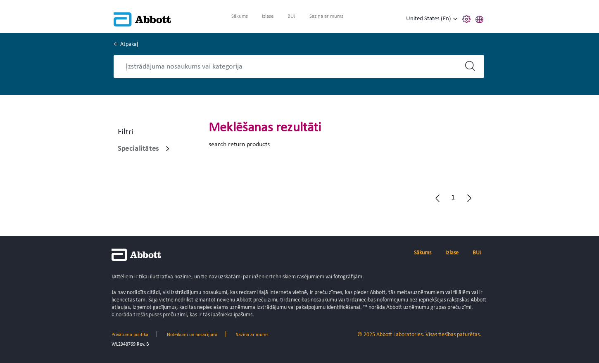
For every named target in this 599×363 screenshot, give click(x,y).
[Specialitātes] (167, 148)
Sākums (239, 16)
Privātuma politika (130, 334)
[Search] (291, 66)
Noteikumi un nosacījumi (192, 334)
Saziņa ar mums (326, 16)
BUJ (291, 16)
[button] (479, 18)
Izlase (267, 16)
